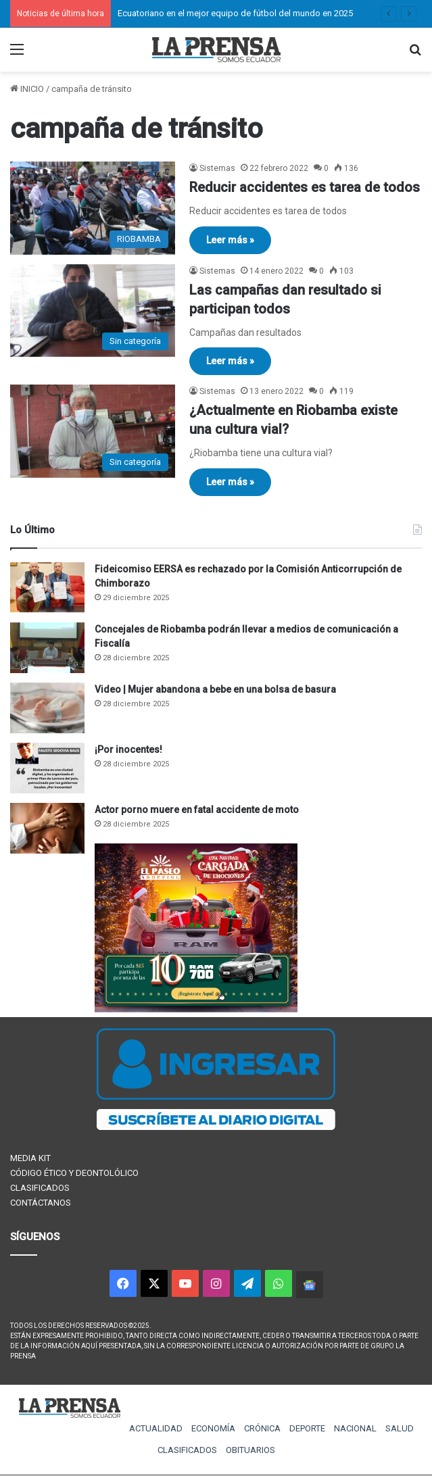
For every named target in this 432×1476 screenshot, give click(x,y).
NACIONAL (355, 1428)
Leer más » (230, 240)
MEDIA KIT (30, 1158)
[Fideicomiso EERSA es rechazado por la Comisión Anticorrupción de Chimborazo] (47, 587)
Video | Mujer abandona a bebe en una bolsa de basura (215, 689)
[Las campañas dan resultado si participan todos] (92, 310)
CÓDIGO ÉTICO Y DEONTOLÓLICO (74, 1173)
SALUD (399, 1428)
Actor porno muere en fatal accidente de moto (197, 809)
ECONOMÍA (213, 1428)
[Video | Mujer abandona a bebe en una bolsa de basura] (47, 708)
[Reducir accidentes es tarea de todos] (92, 208)
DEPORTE (307, 1428)
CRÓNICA (262, 1428)
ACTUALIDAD (156, 1428)
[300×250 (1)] (196, 1009)
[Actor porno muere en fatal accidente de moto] (47, 828)
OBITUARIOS (250, 1450)
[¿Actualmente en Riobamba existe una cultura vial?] (92, 431)
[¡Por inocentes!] (47, 768)
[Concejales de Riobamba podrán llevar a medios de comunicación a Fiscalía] (47, 647)
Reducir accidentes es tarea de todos (304, 187)
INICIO (27, 89)
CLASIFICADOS (40, 1188)
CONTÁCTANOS (40, 1203)
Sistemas (217, 168)
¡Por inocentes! (128, 749)
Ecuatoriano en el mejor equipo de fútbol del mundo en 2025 (235, 13)
